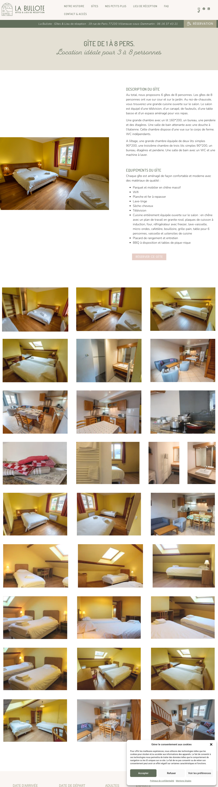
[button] (211, 744)
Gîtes (94, 6)
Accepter (143, 773)
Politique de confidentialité (162, 781)
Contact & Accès (75, 14)
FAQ (166, 6)
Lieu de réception (145, 6)
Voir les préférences (199, 773)
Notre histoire (74, 6)
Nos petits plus (115, 6)
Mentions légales (183, 781)
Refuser (171, 773)
